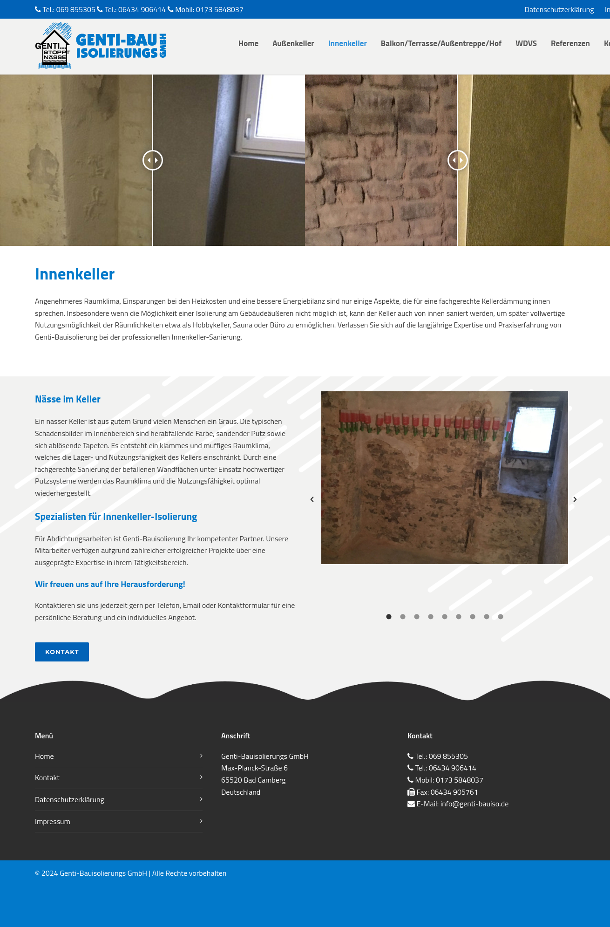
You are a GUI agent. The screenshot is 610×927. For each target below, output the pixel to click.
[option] (444, 477)
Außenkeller (293, 43)
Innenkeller (347, 43)
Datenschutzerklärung (559, 9)
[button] (312, 499)
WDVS (526, 43)
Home (248, 43)
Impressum (52, 821)
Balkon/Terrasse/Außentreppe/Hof (441, 43)
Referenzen (570, 43)
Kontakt (62, 651)
